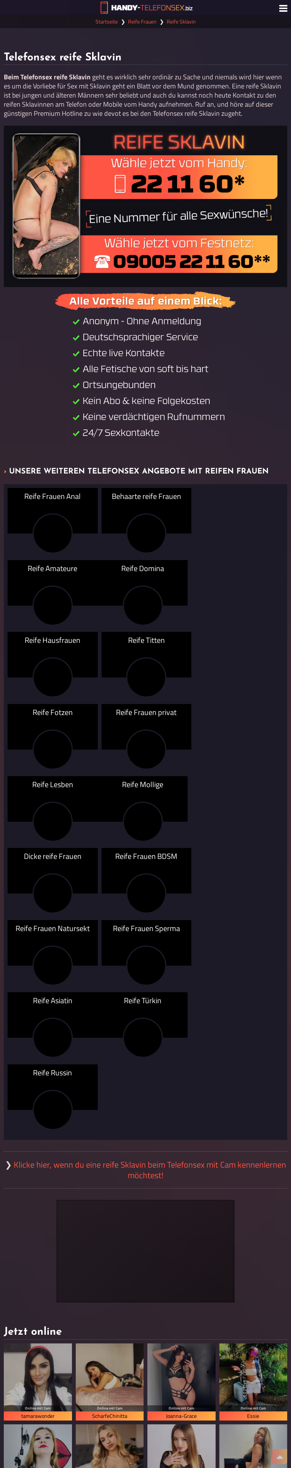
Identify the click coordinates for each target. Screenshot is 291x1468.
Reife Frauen (142, 21)
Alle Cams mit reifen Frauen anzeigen (145, 1302)
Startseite (106, 21)
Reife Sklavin (181, 21)
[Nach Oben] (279, 1456)
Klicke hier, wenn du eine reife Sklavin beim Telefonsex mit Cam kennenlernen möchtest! (150, 954)
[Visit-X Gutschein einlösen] (145, 1035)
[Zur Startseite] (145, 7)
